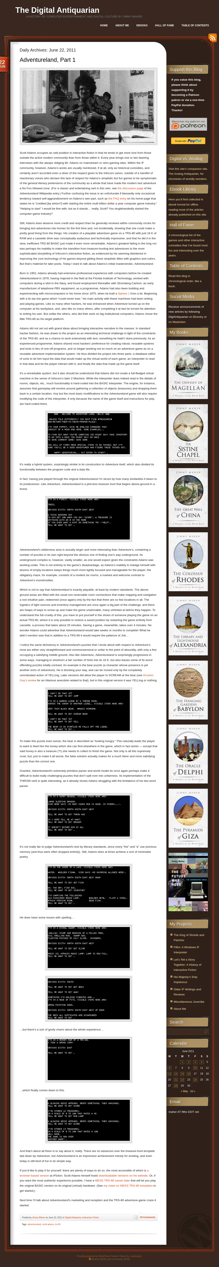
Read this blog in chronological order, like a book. (185, 281)
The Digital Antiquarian (57, 10)
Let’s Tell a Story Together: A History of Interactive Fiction (187, 964)
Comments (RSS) (121, 1259)
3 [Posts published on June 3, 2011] (195, 1062)
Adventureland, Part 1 (47, 60)
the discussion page (130, 188)
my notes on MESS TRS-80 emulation (128, 1185)
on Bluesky (196, 316)
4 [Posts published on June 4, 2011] (201, 1062)
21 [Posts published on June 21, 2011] (176, 1079)
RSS (211, 39)
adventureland (34, 1224)
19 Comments (147, 1217)
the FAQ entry (117, 198)
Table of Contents (195, 25)
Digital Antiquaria (73, 1217)
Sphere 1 (124, 293)
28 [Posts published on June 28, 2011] (176, 1085)
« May (184, 1091)
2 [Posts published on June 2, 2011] (188, 1062)
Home (104, 25)
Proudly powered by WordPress (93, 1256)
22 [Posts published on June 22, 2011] (182, 1079)
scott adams (48, 1224)
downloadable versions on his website (123, 1175)
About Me (122, 25)
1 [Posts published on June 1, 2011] (182, 1062)
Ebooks (142, 25)
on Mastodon (177, 322)
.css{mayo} (135, 1256)
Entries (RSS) (99, 1259)
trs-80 (58, 1224)
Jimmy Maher (38, 1217)
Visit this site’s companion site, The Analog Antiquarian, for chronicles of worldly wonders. (188, 174)
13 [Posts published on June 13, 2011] (169, 1073)
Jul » (192, 1091)
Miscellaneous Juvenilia (189, 1001)
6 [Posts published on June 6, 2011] (169, 1067)
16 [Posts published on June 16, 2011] (188, 1073)
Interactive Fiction (90, 1217)
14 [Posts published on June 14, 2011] (176, 1073)
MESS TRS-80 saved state (112, 1180)
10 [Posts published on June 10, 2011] (195, 1067)
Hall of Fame (164, 25)
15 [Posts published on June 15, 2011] (182, 1073)
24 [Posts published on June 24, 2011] (195, 1079)
